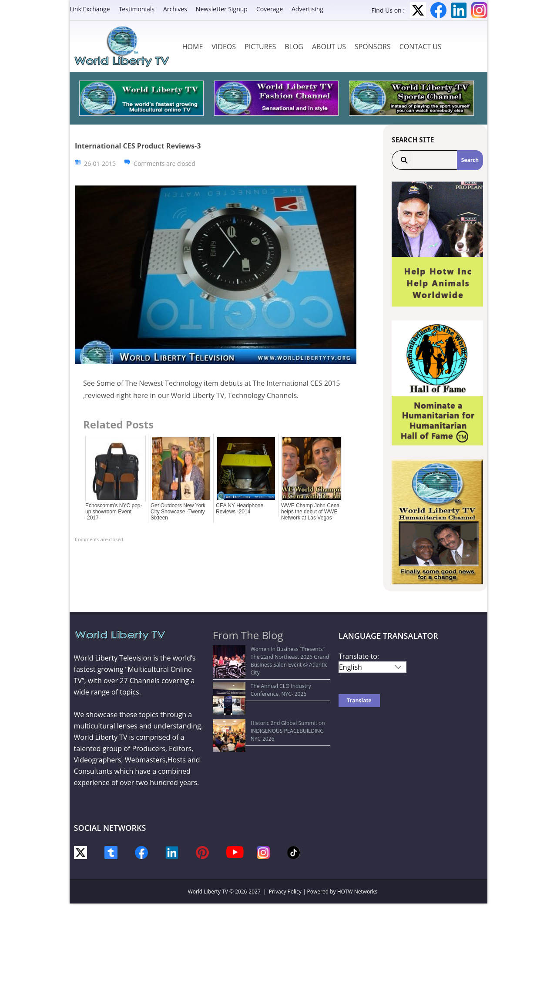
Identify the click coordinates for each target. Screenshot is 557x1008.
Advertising (307, 9)
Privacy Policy (285, 891)
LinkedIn (459, 10)
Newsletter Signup (222, 9)
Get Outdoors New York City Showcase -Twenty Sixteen (178, 511)
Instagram (479, 10)
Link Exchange (90, 9)
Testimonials (136, 9)
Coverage (269, 9)
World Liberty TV (208, 891)
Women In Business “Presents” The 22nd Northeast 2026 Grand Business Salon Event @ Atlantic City (269, 656)
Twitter (418, 10)
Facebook (438, 10)
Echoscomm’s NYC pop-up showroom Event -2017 (113, 511)
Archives (175, 9)
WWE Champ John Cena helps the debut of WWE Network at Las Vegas (310, 511)
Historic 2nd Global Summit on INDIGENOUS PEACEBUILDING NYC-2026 (272, 702)
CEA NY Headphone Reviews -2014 (239, 508)
